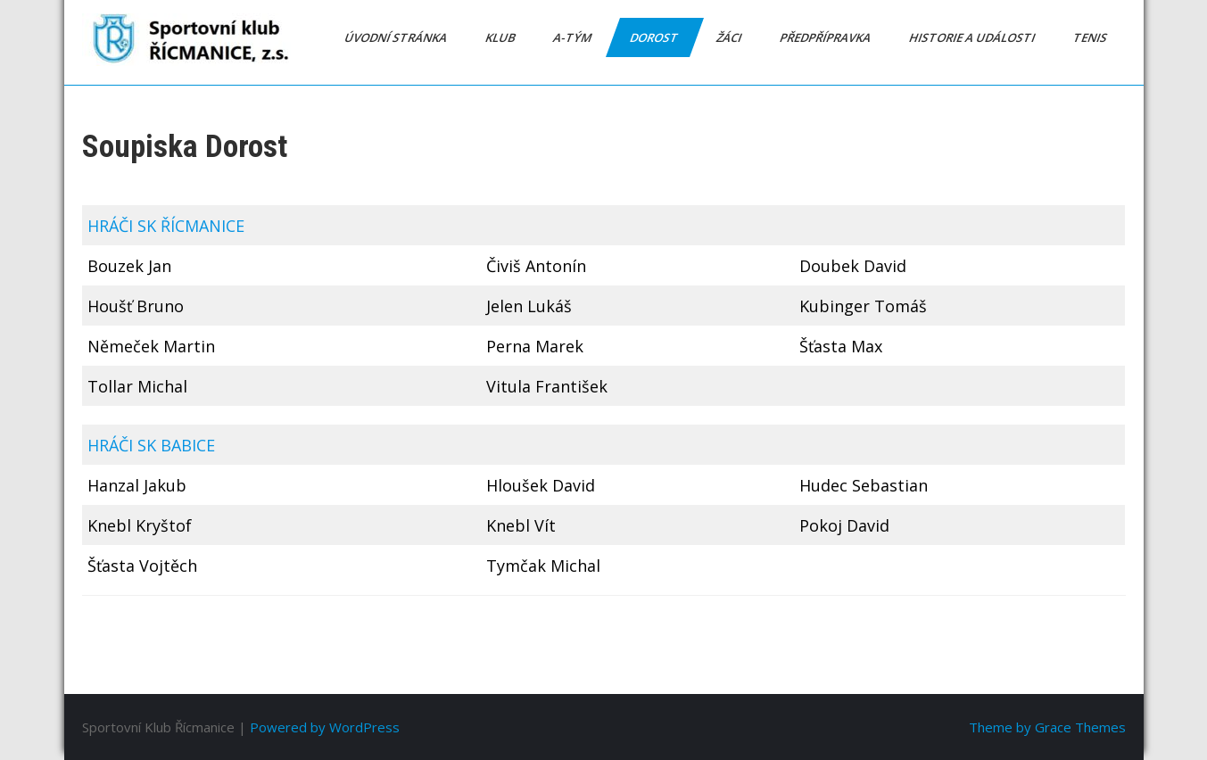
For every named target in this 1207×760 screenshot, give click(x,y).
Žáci (729, 37)
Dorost (654, 37)
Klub (500, 37)
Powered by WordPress (325, 727)
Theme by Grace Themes (1047, 727)
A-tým (572, 37)
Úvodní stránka (396, 37)
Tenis (1091, 37)
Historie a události (972, 37)
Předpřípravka (825, 37)
